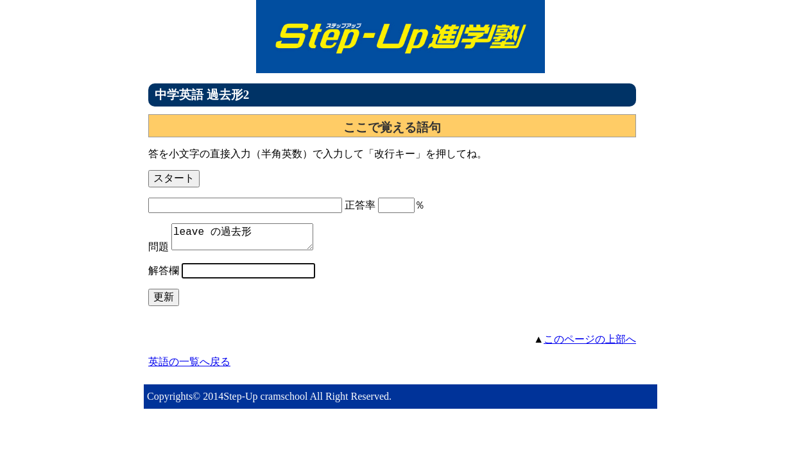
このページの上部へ (590, 344)
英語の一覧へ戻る (189, 366)
